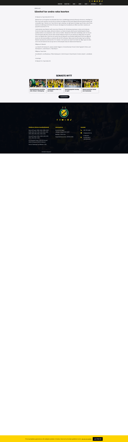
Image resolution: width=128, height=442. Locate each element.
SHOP (87, 4)
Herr (80, 4)
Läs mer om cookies (87, 439)
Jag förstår (97, 439)
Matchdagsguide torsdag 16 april (72, 90)
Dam (74, 4)
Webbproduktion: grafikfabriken (82, 151)
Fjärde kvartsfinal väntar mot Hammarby (89, 90)
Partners (94, 4)
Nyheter (60, 4)
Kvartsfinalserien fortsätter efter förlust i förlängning (37, 90)
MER (101, 4)
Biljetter (67, 4)
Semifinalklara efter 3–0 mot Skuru (54, 90)
